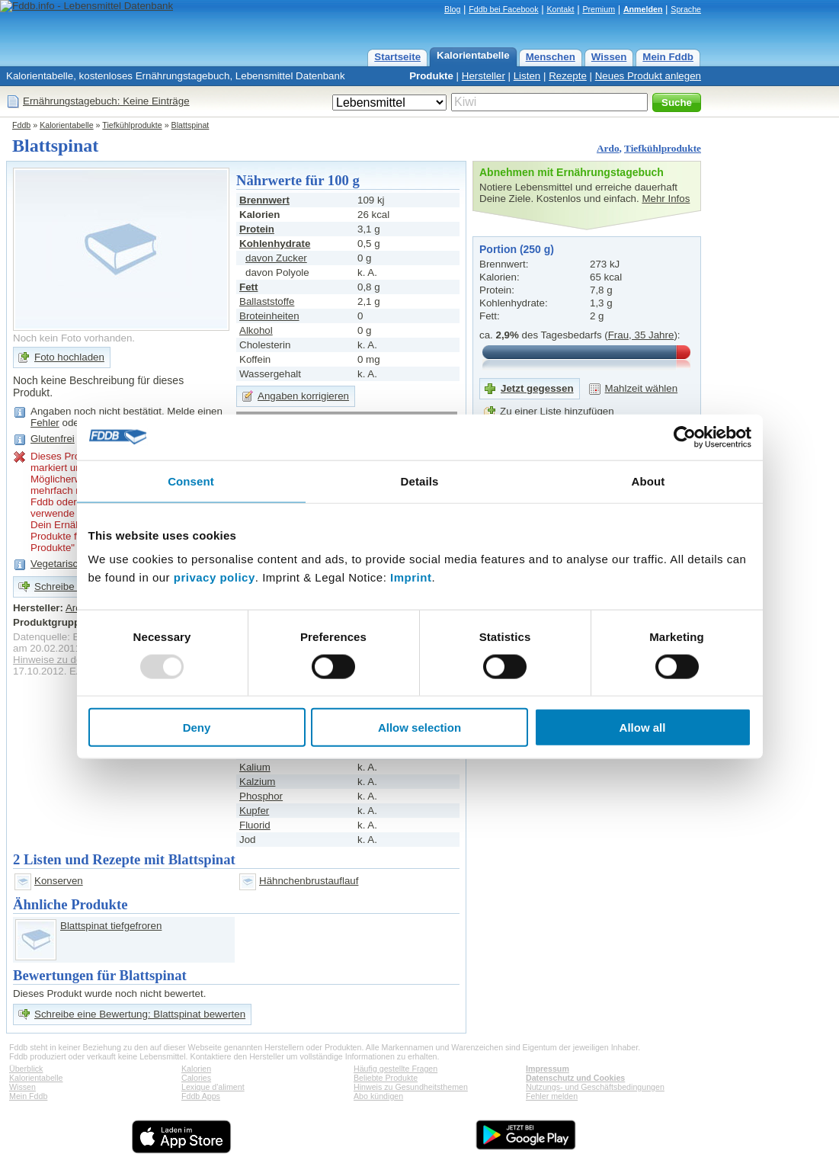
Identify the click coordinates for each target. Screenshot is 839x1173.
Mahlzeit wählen (641, 388)
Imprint (410, 577)
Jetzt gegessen (537, 388)
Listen (527, 76)
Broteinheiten (269, 316)
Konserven (58, 880)
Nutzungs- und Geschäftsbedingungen (595, 1086)
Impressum (547, 1068)
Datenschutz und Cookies (575, 1077)
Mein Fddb (667, 56)
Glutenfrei (52, 438)
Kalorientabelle (473, 55)
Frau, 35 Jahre (641, 335)
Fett (248, 287)
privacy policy (214, 577)
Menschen (550, 56)
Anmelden (643, 9)
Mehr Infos (666, 198)
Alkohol (256, 330)
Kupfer (254, 810)
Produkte (431, 76)
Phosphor (261, 796)
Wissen (609, 56)
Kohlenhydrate (274, 243)
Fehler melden (552, 1096)
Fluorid (255, 825)
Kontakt (560, 9)
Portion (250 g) (516, 249)
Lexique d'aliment (213, 1086)
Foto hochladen (69, 357)
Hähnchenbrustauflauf (308, 880)
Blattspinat (190, 125)
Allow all (643, 727)
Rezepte (568, 76)
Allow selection (419, 727)
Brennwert (264, 200)
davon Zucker (276, 258)
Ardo (608, 148)
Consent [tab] (191, 480)
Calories (196, 1077)
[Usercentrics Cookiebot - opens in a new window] (684, 436)
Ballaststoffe (266, 301)
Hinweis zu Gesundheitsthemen (411, 1086)
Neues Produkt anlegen (648, 76)
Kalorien (196, 1068)
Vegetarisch (57, 563)
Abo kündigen (378, 1096)
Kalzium (257, 781)
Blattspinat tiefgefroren (111, 925)
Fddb (21, 125)
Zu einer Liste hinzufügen (557, 411)
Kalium (255, 767)
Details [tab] (420, 480)
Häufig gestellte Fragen (395, 1068)
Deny (197, 727)
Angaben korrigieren (303, 396)
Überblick (26, 1068)
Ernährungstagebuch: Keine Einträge (106, 101)
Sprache (686, 9)
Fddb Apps (200, 1096)
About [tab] (648, 480)
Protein (256, 229)
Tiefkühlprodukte (132, 125)
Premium (598, 9)
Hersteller (483, 76)
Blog (452, 9)
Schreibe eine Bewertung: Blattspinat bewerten (139, 1014)
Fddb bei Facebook (503, 9)
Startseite (397, 56)
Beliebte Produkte (386, 1077)
